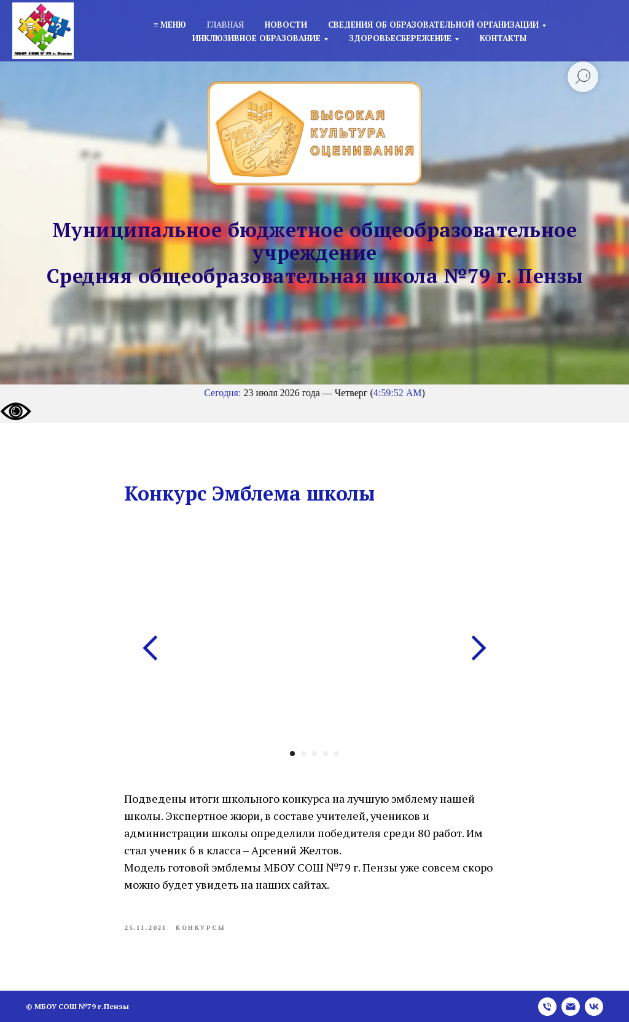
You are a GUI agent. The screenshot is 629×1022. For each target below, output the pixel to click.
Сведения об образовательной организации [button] (433, 24)
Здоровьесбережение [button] (400, 38)
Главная (225, 24)
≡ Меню (170, 24)
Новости (286, 24)
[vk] (594, 1006)
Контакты (503, 38)
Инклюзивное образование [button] (256, 38)
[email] (570, 1006)
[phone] (547, 1006)
